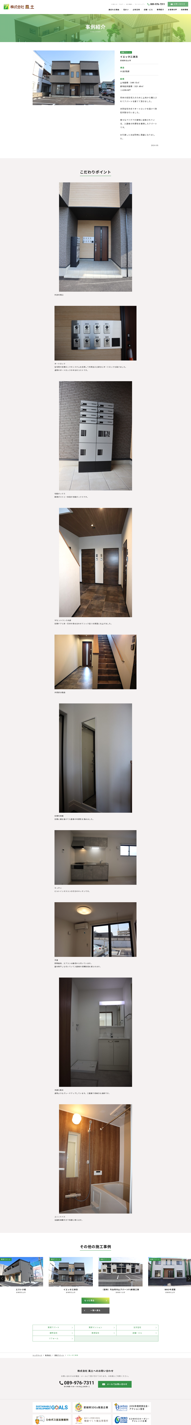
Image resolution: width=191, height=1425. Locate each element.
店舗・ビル (145, 11)
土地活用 (133, 11)
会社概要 (128, 6)
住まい (122, 11)
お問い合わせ (177, 6)
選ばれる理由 (110, 11)
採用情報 (183, 11)
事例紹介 (158, 11)
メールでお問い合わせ (117, 1388)
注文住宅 (137, 1331)
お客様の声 (170, 11)
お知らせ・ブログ (116, 6)
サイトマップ (137, 6)
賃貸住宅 (95, 1336)
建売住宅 (53, 1336)
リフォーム (53, 1342)
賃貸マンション (95, 1331)
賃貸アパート (53, 1331)
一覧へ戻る (95, 1314)
